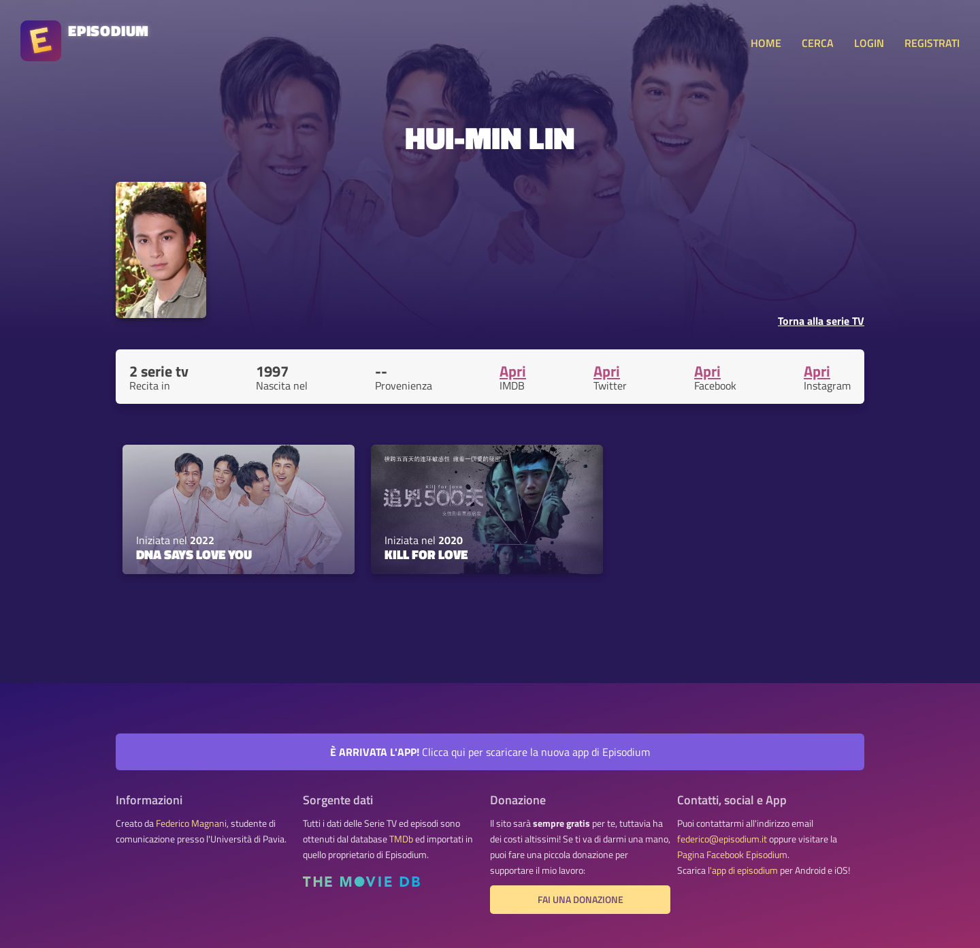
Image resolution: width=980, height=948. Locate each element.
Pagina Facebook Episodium (732, 854)
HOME (766, 43)
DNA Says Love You (194, 554)
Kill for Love (426, 554)
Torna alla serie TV (821, 321)
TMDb (401, 839)
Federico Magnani (191, 823)
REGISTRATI (932, 43)
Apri (513, 371)
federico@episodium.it (722, 839)
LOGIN (869, 43)
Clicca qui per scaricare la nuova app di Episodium (490, 752)
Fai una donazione (580, 899)
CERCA (818, 43)
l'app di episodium (743, 870)
